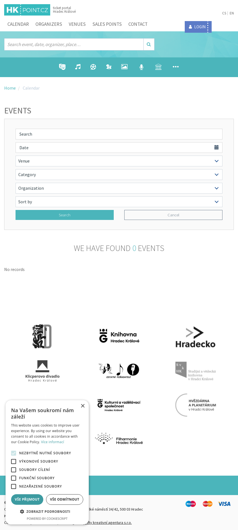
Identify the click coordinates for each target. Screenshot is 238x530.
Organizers (49, 24)
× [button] (82, 406)
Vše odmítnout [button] (64, 499)
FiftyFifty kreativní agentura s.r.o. (105, 522)
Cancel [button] (173, 214)
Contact (138, 24)
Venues (77, 24)
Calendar (18, 24)
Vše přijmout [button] (27, 499)
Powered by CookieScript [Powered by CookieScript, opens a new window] (47, 518)
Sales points (107, 24)
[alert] (47, 462)
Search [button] (64, 214)
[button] (47, 511)
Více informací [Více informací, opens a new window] (52, 442)
